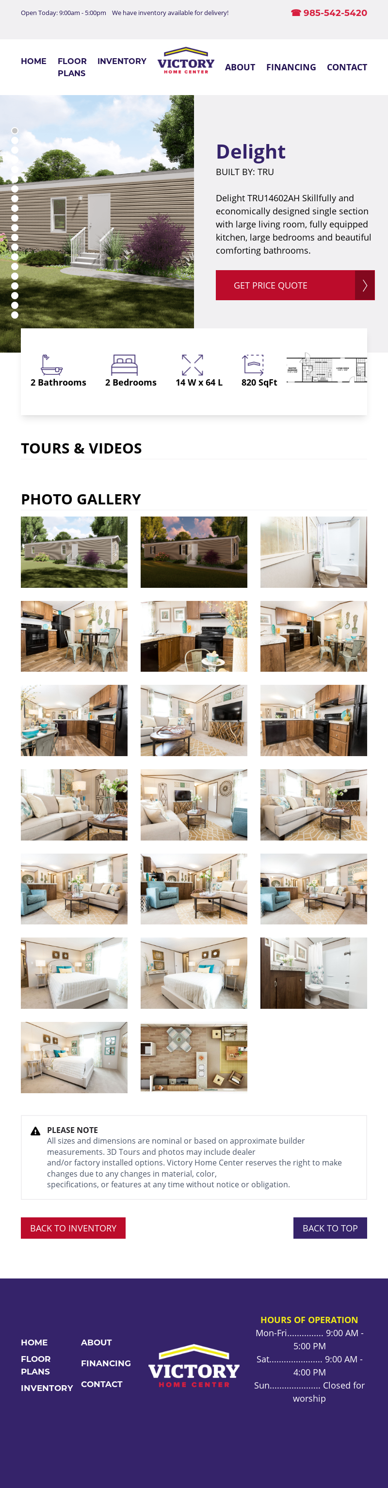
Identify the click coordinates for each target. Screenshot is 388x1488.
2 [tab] (14, 140)
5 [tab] (14, 169)
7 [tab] (14, 189)
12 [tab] (14, 237)
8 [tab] (14, 198)
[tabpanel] (97, 224)
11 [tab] (14, 227)
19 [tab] (14, 305)
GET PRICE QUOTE (270, 285)
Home (34, 61)
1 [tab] (14, 130)
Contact (347, 67)
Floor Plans (72, 67)
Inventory (121, 61)
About (240, 67)
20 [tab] (14, 315)
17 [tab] (14, 286)
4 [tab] (14, 159)
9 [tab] (14, 208)
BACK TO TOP (330, 1228)
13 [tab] (14, 247)
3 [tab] (14, 150)
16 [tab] (14, 276)
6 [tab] (14, 179)
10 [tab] (14, 218)
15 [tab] (14, 266)
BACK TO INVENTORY (73, 1228)
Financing (291, 67)
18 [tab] (14, 295)
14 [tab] (14, 256)
